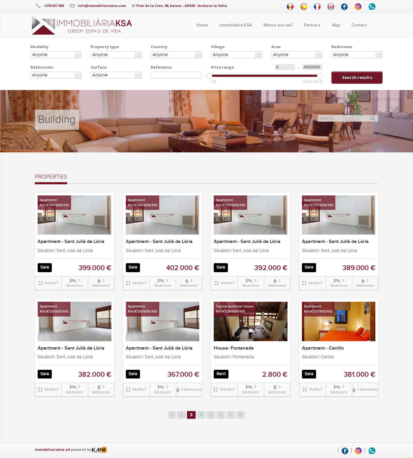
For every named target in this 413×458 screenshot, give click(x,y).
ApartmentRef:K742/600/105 (142, 202)
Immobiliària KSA (235, 25)
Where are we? (278, 25)
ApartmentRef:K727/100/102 (318, 309)
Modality (39, 46)
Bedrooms (341, 46)
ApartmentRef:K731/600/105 (54, 309)
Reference (161, 67)
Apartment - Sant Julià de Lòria (71, 242)
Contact (359, 25)
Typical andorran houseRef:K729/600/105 (235, 309)
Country (159, 46)
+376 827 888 (54, 5)
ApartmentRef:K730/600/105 (142, 309)
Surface (99, 67)
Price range (222, 67)
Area (276, 46)
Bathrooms (41, 67)
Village (218, 46)
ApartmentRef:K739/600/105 (230, 202)
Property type (105, 46)
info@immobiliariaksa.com (102, 5)
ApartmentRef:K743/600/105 (54, 202)
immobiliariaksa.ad (52, 449)
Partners (312, 25)
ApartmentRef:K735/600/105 (318, 202)
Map (336, 25)
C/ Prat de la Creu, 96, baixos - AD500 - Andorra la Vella (179, 5)
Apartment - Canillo (323, 348)
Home (202, 25)
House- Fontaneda (234, 348)
